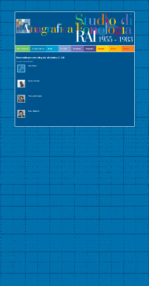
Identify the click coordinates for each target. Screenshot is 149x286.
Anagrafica (89, 49)
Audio (113, 49)
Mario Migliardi (33, 111)
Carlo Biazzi (32, 66)
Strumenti (77, 49)
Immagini (101, 49)
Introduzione (22, 49)
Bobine (63, 49)
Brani (50, 49)
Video (126, 49)
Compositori (38, 49)
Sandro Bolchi (33, 81)
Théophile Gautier (35, 96)
